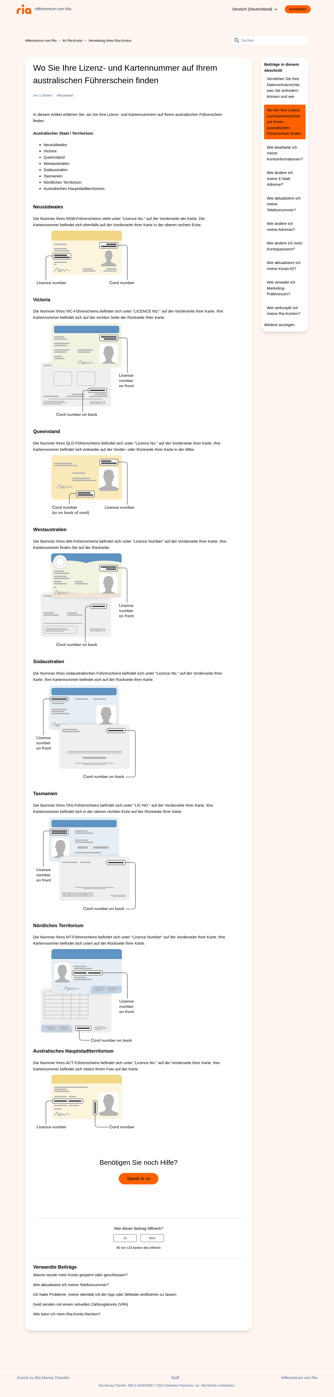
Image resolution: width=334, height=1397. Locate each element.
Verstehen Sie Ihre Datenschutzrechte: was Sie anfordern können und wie (283, 87)
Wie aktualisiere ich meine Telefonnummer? (71, 1284)
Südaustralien (56, 169)
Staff (175, 1377)
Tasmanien (53, 176)
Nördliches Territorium (63, 182)
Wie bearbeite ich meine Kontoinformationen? (285, 153)
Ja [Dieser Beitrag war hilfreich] (125, 1238)
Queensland (54, 157)
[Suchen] (270, 40)
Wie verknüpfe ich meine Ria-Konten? (283, 310)
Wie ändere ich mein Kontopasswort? (284, 246)
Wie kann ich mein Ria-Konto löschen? (66, 1314)
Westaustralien (56, 163)
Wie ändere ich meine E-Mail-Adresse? (280, 178)
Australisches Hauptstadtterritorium (74, 188)
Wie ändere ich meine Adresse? (281, 226)
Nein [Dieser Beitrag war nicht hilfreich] (152, 1238)
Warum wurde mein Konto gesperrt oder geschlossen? (80, 1275)
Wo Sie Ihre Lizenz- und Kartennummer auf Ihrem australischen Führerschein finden (284, 122)
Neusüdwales (55, 144)
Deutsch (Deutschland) (255, 9)
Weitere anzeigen (279, 324)
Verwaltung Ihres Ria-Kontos (110, 41)
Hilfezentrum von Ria (41, 41)
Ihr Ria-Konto (73, 41)
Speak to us (138, 1178)
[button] (300, 9)
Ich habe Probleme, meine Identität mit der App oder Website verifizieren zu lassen (104, 1294)
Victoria (50, 151)
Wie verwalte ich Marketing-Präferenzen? (281, 288)
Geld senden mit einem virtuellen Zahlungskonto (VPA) (80, 1304)
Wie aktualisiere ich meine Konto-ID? (283, 265)
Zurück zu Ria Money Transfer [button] (43, 1377)
